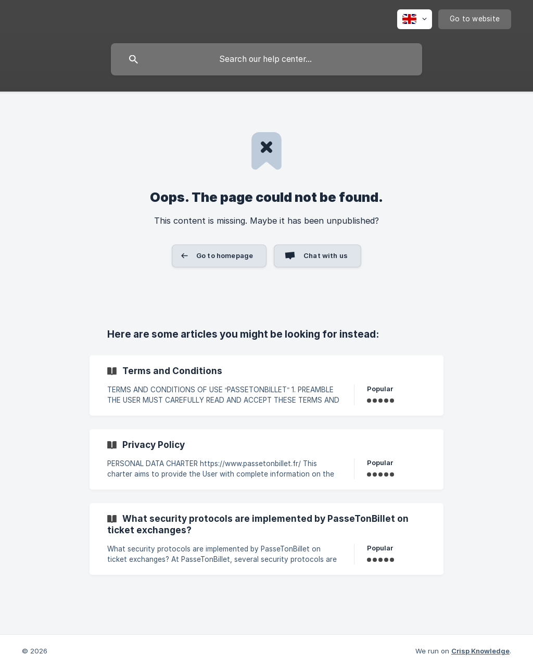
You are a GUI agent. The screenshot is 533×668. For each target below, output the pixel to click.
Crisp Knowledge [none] (480, 651)
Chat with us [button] (325, 255)
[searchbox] (266, 59)
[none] (414, 19)
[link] (266, 385)
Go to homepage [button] (224, 255)
